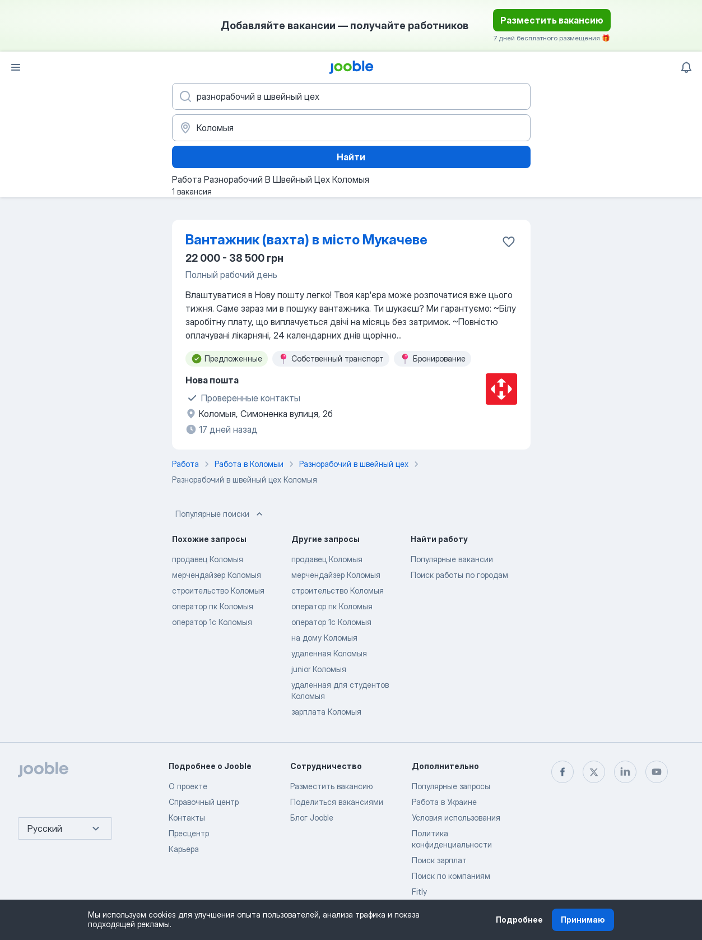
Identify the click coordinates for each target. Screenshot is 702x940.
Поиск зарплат (439, 860)
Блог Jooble (311, 817)
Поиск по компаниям (451, 876)
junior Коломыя (318, 669)
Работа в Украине (444, 802)
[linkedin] (625, 772)
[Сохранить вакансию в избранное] (508, 241)
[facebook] (562, 772)
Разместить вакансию (551, 20)
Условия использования (456, 817)
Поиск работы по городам (459, 575)
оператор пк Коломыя (212, 606)
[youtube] (656, 772)
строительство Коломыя (218, 590)
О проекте (188, 786)
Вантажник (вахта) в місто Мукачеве (306, 239)
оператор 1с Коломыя (212, 622)
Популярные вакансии (452, 559)
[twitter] (594, 772)
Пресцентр (189, 833)
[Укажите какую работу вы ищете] (351, 96)
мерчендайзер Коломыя (216, 575)
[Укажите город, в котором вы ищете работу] (351, 127)
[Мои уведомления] (686, 67)
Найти (351, 157)
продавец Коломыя (207, 559)
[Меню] (15, 67)
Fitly (419, 891)
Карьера (184, 849)
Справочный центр (204, 802)
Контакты (187, 817)
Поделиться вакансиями (336, 802)
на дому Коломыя (324, 637)
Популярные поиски (220, 514)
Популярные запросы (451, 786)
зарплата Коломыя (326, 711)
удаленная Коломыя (329, 653)
